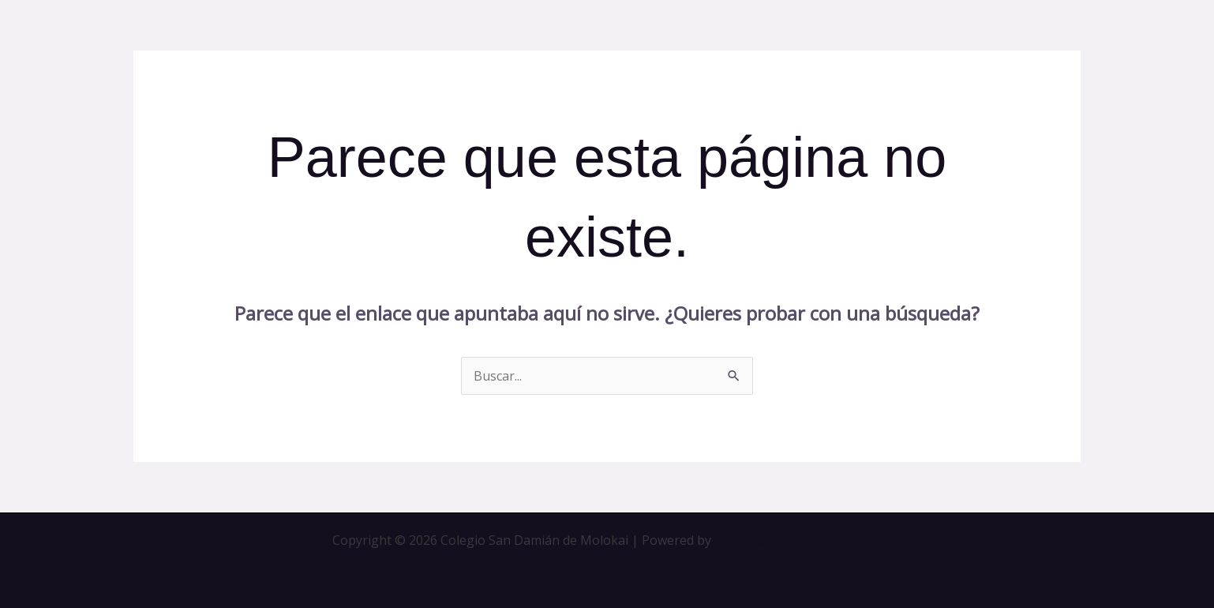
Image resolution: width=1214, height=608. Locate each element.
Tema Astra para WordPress (798, 540)
